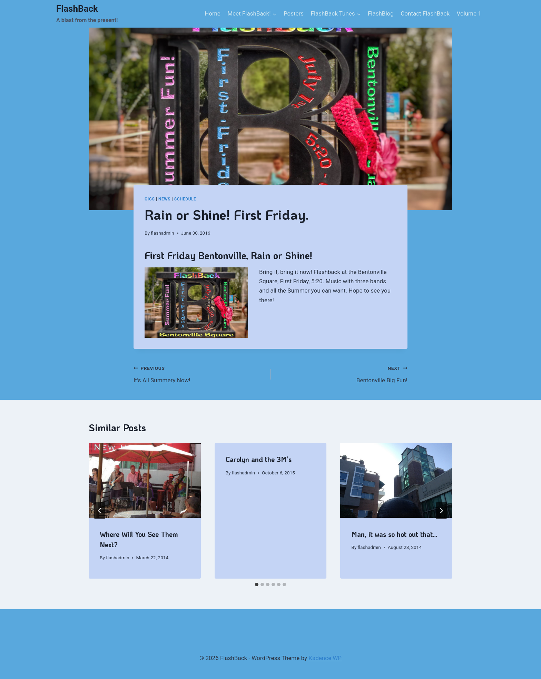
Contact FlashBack (425, 13)
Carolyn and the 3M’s (259, 459)
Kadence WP (325, 658)
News (164, 199)
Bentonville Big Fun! (341, 373)
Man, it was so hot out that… (394, 534)
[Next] (441, 510)
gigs (150, 199)
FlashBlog (381, 13)
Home (212, 13)
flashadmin (162, 233)
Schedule (185, 199)
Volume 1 (468, 13)
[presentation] (145, 480)
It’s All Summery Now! (199, 373)
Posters (294, 13)
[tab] (256, 584)
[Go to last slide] (99, 510)
